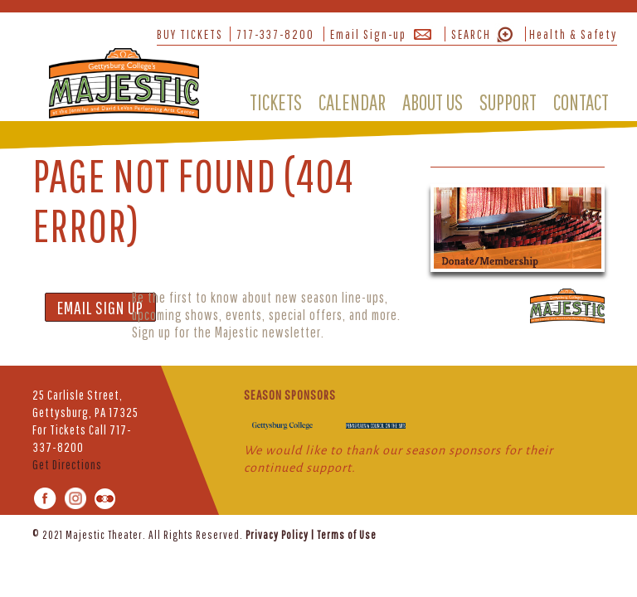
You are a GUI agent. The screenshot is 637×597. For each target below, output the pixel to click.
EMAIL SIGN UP (100, 307)
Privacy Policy (277, 534)
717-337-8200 (275, 34)
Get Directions (67, 464)
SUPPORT (508, 102)
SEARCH (471, 34)
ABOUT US (432, 102)
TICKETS (276, 102)
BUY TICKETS (190, 34)
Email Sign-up (368, 34)
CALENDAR (352, 102)
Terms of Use (347, 534)
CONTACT (581, 102)
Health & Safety (573, 34)
